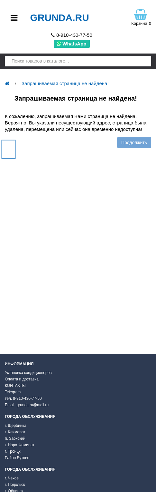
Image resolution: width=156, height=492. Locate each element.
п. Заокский (15, 438)
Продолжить (134, 142)
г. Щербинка (15, 425)
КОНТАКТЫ (15, 385)
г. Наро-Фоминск (19, 445)
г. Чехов (12, 478)
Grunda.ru (59, 17)
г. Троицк (12, 451)
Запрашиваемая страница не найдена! (65, 83)
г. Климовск (15, 432)
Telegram (13, 392)
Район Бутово (17, 458)
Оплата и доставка (22, 379)
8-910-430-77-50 (74, 35)
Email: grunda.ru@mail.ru (27, 405)
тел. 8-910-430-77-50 (23, 398)
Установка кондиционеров (28, 372)
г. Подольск (15, 484)
